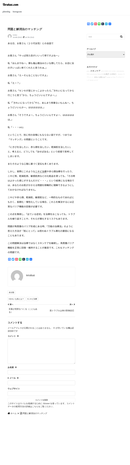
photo (88, 71)
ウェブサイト (14, 394)
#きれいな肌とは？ (16, 299)
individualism (120, 71)
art (111, 77)
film (114, 77)
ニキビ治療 (41, 171)
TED (88, 74)
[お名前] (41, 377)
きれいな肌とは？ (100, 77)
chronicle (120, 74)
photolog (6, 12)
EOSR (106, 71)
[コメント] (41, 354)
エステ (96, 80)
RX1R (91, 80)
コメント (13, 336)
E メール (13, 383)
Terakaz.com (10, 4)
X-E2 (102, 71)
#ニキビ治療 (32, 299)
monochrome (93, 74)
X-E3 (109, 71)
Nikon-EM (100, 74)
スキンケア (95, 71)
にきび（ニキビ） (110, 74)
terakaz (15, 35)
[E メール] (41, 388)
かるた (114, 71)
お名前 (12, 372)
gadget (108, 77)
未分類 (11, 292)
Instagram (17, 12)
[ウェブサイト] (41, 398)
